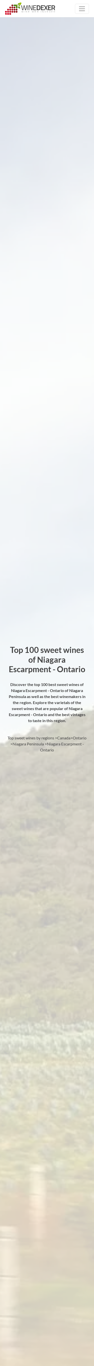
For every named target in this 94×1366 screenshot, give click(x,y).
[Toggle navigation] (82, 9)
